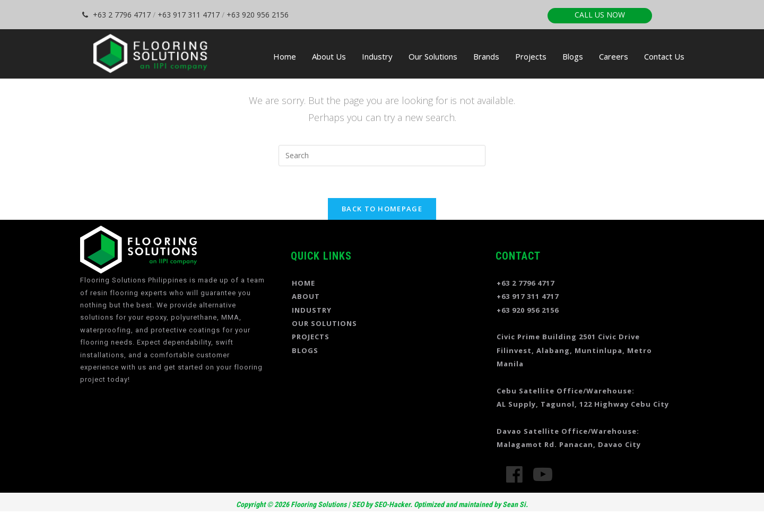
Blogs (572, 56)
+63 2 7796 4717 (116, 15)
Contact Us (664, 56)
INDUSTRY (312, 310)
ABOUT (306, 296)
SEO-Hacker (392, 504)
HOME (303, 283)
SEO (358, 504)
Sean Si (514, 504)
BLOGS (305, 350)
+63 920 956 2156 (258, 15)
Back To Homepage (382, 208)
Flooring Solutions (317, 504)
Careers (613, 56)
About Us (329, 56)
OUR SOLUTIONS (324, 323)
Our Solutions (433, 56)
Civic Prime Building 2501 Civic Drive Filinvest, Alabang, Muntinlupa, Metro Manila (574, 350)
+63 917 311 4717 (189, 15)
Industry (377, 56)
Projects (530, 56)
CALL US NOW (600, 15)
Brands (486, 56)
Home (284, 56)
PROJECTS (310, 336)
